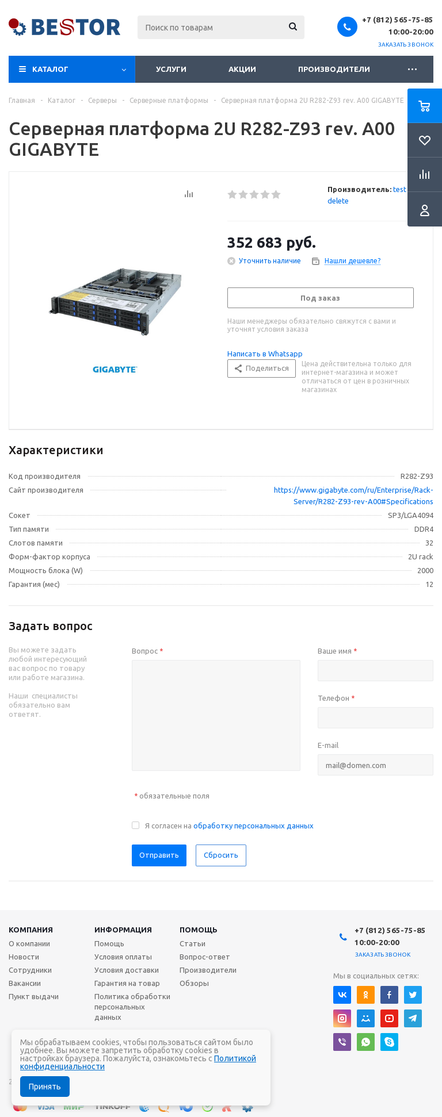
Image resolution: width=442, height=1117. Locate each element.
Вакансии (25, 983)
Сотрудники (30, 970)
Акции (242, 69)
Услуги (171, 69)
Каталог (50, 69)
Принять (45, 1086)
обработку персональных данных (253, 826)
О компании (29, 943)
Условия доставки (126, 970)
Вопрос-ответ (205, 957)
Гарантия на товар (127, 983)
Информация (123, 930)
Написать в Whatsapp (265, 354)
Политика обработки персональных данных (132, 1006)
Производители (334, 69)
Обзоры (194, 983)
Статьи (192, 943)
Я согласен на (229, 826)
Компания (31, 930)
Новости (24, 957)
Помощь (199, 930)
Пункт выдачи (34, 996)
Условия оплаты (123, 957)
